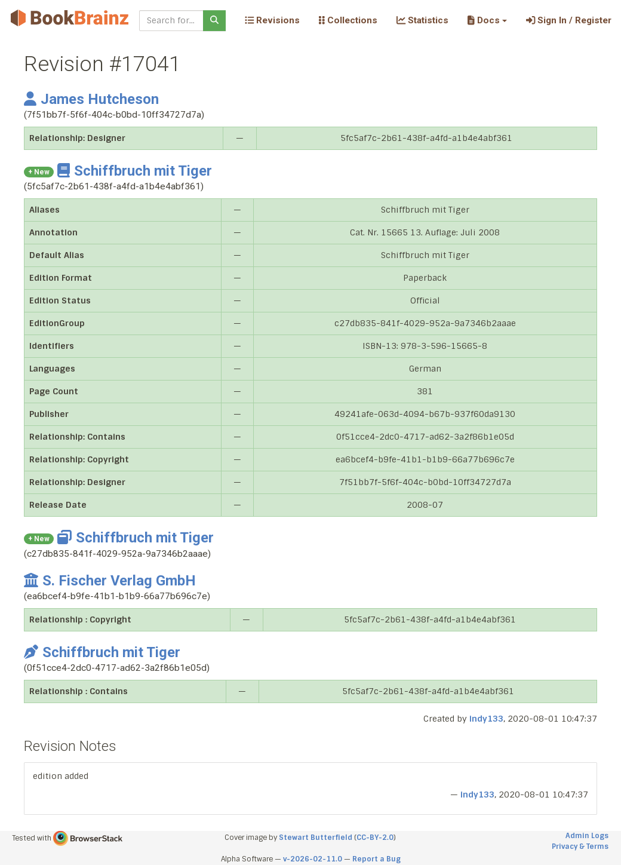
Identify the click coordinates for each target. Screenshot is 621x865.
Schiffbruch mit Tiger (134, 170)
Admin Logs (586, 836)
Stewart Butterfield (315, 837)
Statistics (422, 20)
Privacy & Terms (580, 846)
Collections (348, 20)
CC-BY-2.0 (374, 837)
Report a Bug (376, 859)
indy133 (486, 718)
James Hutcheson (91, 99)
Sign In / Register (568, 20)
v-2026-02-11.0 (312, 859)
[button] (487, 20)
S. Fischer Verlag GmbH (110, 580)
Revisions (272, 20)
